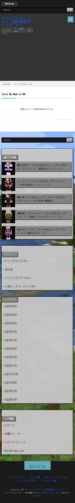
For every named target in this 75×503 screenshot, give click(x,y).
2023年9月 (11, 323)
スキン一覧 (34, 477)
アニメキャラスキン (17, 261)
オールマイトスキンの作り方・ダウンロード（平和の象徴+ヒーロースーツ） (41, 182)
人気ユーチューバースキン (20, 286)
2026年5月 (11, 306)
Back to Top (37, 466)
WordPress (37, 495)
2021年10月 (11, 374)
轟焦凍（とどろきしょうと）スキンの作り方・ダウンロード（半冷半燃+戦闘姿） (42, 198)
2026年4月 (11, 314)
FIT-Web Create (53, 492)
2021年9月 (11, 382)
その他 (9, 269)
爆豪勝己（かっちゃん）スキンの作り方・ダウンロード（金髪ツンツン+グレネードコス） (42, 215)
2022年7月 (11, 357)
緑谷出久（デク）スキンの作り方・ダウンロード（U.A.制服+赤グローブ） (42, 231)
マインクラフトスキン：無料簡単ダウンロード (15, 21)
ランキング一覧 (49, 480)
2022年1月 (11, 365)
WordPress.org (14, 450)
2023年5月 (11, 331)
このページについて (16, 477)
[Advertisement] (37, 57)
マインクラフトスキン (18, 278)
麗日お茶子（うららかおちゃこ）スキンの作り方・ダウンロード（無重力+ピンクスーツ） (42, 166)
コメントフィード (15, 442)
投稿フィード (13, 433)
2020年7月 (11, 391)
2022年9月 (11, 348)
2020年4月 (11, 399)
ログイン (10, 425)
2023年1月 (11, 340)
